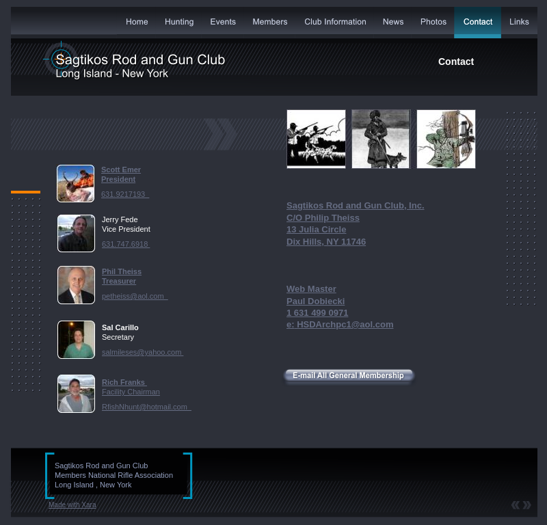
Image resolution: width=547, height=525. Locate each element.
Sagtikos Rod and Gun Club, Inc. (355, 205)
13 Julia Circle (316, 229)
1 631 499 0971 (317, 313)
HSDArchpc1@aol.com (344, 324)
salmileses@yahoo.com (142, 352)
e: (290, 324)
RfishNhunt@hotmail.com (146, 407)
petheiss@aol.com (135, 296)
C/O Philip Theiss (323, 218)
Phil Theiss (122, 271)
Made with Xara (72, 505)
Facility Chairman (131, 392)
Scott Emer (121, 169)
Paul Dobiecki (315, 301)
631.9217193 (125, 194)
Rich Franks (124, 382)
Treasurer (119, 281)
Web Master (311, 289)
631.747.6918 (126, 244)
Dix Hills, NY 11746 (326, 242)
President (118, 179)
